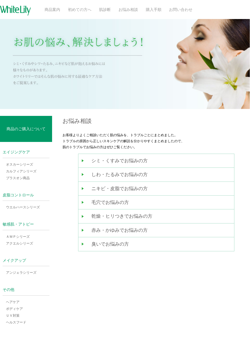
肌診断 (105, 10)
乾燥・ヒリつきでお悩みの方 (121, 216)
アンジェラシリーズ (21, 272)
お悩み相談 (128, 10)
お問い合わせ (180, 10)
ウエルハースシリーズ (23, 207)
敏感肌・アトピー (18, 224)
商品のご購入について (26, 129)
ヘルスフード (16, 322)
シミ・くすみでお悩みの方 (119, 160)
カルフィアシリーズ (21, 171)
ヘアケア (13, 302)
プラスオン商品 (18, 178)
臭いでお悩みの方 (110, 244)
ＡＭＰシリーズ (18, 237)
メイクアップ (14, 260)
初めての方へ (79, 10)
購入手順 (153, 10)
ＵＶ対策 (13, 315)
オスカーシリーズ (19, 164)
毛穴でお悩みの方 (110, 202)
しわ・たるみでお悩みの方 (119, 174)
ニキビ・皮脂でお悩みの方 (119, 188)
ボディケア (14, 309)
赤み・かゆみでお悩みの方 (119, 230)
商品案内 (52, 10)
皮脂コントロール (18, 195)
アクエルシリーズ (19, 243)
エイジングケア (16, 152)
